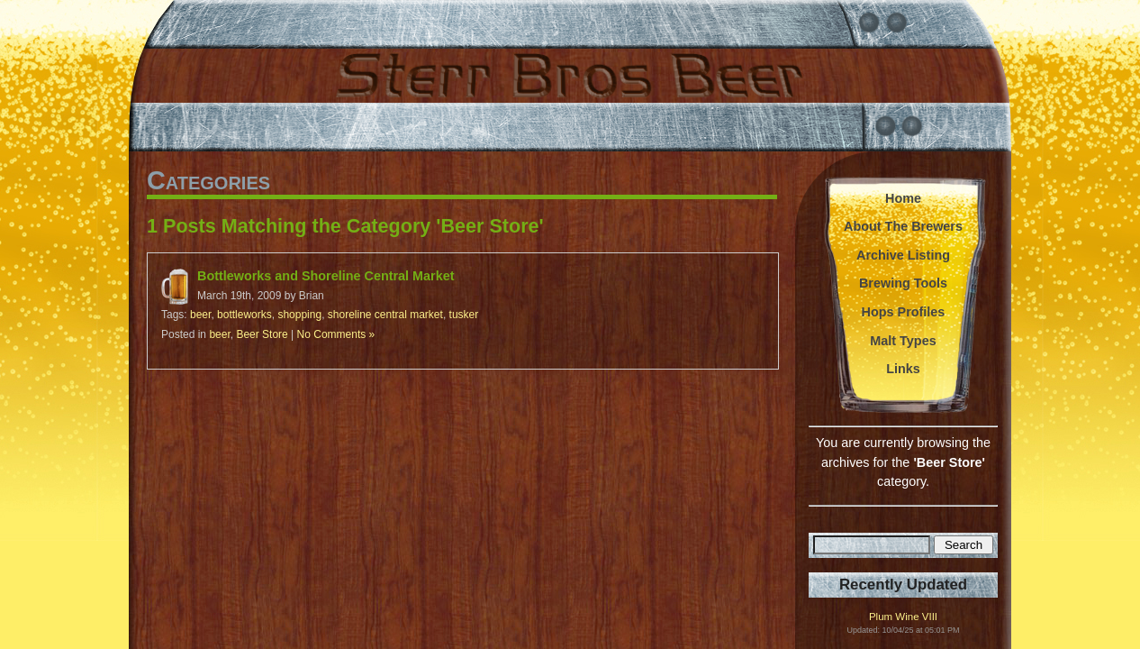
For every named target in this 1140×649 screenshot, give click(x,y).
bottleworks (244, 314)
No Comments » (336, 334)
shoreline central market (385, 314)
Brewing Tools (903, 283)
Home (903, 198)
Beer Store (261, 334)
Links (903, 368)
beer (200, 314)
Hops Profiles (903, 312)
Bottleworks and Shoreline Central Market (325, 276)
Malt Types (903, 341)
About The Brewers (903, 226)
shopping (299, 314)
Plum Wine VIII (903, 617)
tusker (464, 314)
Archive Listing (903, 255)
